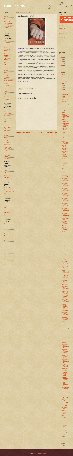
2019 (62, 68)
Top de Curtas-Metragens (7, 97)
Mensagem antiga (52, 132)
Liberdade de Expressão (9, 191)
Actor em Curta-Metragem (7, 56)
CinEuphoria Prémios (8, 21)
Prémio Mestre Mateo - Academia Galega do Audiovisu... (64, 245)
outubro (63, 79)
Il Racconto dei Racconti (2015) (65, 104)
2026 (62, 55)
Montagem (6, 72)
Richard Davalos (65, 368)
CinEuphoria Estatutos (8, 20)
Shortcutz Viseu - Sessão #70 (65, 421)
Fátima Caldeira (65, 419)
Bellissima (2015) (65, 99)
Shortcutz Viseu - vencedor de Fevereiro (65, 356)
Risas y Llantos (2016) (64, 413)
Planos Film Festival (63, 33)
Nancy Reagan (64, 395)
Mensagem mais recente (23, 132)
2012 (62, 440)
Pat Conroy (64, 415)
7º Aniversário (64, 334)
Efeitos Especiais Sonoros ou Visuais (8, 148)
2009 (62, 445)
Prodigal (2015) (65, 166)
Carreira (5, 189)
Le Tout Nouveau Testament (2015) (65, 296)
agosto (63, 83)
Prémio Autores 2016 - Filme (65, 152)
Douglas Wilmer (65, 94)
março (63, 92)
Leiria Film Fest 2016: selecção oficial (65, 281)
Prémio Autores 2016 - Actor (65, 146)
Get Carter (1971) (65, 397)
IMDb (5, 18)
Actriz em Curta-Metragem (7, 59)
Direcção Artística (7, 82)
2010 (62, 443)
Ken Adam (64, 342)
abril (63, 91)
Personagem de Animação (7, 68)
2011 (62, 441)
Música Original (7, 75)
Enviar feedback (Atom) (25, 135)
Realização (6, 47)
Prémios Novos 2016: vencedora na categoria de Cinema (65, 351)
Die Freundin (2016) (64, 408)
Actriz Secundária (7, 62)
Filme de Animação (8, 44)
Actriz (5, 53)
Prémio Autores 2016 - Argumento (65, 155)
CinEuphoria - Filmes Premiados (8, 27)
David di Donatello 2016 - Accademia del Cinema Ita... (65, 162)
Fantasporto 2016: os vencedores (65, 394)
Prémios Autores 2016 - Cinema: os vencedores (65, 142)
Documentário (7, 42)
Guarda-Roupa (7, 83)
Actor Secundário (7, 61)
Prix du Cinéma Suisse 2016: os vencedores (65, 228)
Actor (5, 52)
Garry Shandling (65, 121)
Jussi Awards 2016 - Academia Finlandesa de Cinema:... (65, 125)
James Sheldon (65, 310)
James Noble (64, 110)
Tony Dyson (64, 417)
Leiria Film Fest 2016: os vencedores (65, 222)
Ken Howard (64, 137)
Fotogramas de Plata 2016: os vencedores (65, 378)
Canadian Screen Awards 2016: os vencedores (65, 292)
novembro (64, 78)
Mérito (5, 193)
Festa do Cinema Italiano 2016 (65, 107)
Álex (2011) (64, 134)
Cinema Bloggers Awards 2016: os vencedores (65, 318)
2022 (62, 63)
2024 (62, 59)
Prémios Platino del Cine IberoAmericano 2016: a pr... (65, 256)
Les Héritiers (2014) (64, 252)
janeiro (63, 432)
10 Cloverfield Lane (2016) (64, 129)
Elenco (5, 64)
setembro (64, 81)
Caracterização (7, 85)
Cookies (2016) (64, 405)
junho (63, 87)
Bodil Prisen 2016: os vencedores (65, 388)
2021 (62, 65)
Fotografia (6, 74)
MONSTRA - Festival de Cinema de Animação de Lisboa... (65, 306)
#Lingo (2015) (64, 165)
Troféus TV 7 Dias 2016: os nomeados (65, 267)
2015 (62, 434)
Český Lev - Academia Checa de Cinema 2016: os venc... (65, 401)
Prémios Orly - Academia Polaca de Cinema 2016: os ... (65, 383)
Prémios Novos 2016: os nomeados (64, 426)
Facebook (6, 14)
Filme (5, 40)
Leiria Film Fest (62, 28)
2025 (62, 57)
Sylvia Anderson (65, 259)
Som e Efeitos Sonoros (8, 80)
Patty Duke (64, 108)
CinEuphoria (14, 6)
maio (63, 89)
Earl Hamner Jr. (65, 119)
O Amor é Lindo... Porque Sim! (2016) (65, 337)
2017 (62, 72)
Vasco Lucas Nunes (64, 324)
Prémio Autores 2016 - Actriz (65, 149)
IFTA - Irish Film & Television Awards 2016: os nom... (65, 277)
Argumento (6, 70)
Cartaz (5, 91)
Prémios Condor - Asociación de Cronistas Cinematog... (65, 374)
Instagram (6, 16)
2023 (62, 61)
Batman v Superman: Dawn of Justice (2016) (65, 116)
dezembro (64, 76)
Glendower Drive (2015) (65, 219)
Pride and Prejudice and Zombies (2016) (65, 327)
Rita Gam (63, 158)
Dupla (5, 66)
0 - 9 (5, 268)
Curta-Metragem (7, 45)
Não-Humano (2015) (64, 169)
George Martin (64, 370)
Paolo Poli (64, 112)
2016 (62, 74)
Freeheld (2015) (65, 321)
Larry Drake (64, 241)
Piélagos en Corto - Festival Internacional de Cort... (65, 180)
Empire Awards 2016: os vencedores (64, 172)
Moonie (63, 340)
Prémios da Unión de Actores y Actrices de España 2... (65, 238)
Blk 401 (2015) (64, 225)
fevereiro (63, 430)
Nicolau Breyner (65, 284)
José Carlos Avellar (64, 234)
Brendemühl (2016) (64, 132)
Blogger (44, 453)
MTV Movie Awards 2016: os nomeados (65, 365)
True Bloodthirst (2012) (65, 391)
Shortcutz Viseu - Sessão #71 (65, 249)
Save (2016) (64, 410)
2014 (62, 436)
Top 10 (5, 215)
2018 (62, 70)
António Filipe (64, 423)
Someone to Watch (8, 194)
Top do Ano (6, 95)
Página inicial (38, 132)
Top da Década (7, 99)
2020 (62, 67)
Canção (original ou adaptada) (8, 78)
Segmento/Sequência (8, 89)
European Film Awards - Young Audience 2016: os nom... (65, 272)
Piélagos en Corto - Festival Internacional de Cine (64, 31)
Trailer (5, 93)
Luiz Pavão (64, 135)
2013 (62, 438)
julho (63, 85)
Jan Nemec (64, 231)
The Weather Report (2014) (65, 176)
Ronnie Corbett (64, 101)
